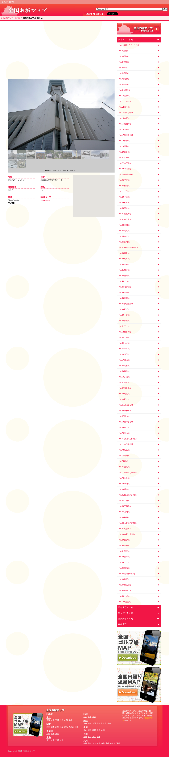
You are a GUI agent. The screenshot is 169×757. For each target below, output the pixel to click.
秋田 (61, 720)
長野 (52, 734)
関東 (48, 724)
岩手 (52, 720)
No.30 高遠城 (124, 208)
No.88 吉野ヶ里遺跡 (127, 534)
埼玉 (61, 727)
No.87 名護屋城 (125, 529)
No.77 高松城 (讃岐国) (128, 472)
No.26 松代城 (124, 186)
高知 (94, 737)
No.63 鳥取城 (124, 394)
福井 (94, 717)
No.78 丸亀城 (124, 478)
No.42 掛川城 (124, 276)
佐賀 (103, 743)
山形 (66, 720)
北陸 (85, 714)
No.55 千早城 (124, 349)
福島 (70, 720)
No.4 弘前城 (124, 62)
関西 (85, 720)
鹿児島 (112, 743)
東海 (48, 737)
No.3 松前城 (124, 56)
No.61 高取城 (124, 382)
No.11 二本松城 (125, 101)
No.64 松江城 (124, 399)
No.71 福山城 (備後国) (128, 439)
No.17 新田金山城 (126, 135)
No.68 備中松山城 (126, 422)
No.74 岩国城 (124, 456)
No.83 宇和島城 (125, 506)
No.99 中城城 (124, 596)
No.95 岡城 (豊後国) (127, 574)
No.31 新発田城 (125, 214)
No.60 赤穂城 (124, 377)
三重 (57, 740)
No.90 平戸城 (124, 546)
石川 (85, 717)
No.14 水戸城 (124, 118)
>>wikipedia (45, 200)
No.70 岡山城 (124, 433)
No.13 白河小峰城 (126, 113)
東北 (48, 717)
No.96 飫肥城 (124, 579)
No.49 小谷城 (124, 315)
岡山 (85, 730)
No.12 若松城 (124, 107)
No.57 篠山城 (124, 360)
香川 (89, 737)
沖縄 (118, 743)
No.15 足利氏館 (125, 124)
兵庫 (109, 723)
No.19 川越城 (124, 146)
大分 (94, 743)
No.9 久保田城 (124, 90)
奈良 (98, 723)
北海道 (18, 18)
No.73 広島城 (124, 450)
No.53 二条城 (124, 337)
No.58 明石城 (124, 366)
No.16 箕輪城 (124, 129)
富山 (89, 717)
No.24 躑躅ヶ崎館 (126, 174)
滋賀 (89, 723)
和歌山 (104, 723)
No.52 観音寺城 (125, 332)
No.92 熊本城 (124, 557)
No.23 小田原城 (125, 169)
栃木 (52, 727)
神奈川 (71, 727)
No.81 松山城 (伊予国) (128, 495)
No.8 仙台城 (124, 84)
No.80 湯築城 (124, 489)
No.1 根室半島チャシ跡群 (129, 45)
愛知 (48, 740)
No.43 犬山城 (124, 281)
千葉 (76, 727)
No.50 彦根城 (124, 321)
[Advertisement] (33, 50)
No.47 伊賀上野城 (126, 304)
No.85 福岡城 (124, 517)
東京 (66, 727)
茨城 (57, 727)
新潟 (57, 734)
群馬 (48, 727)
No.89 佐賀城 (124, 540)
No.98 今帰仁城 (125, 591)
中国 (85, 727)
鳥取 (98, 730)
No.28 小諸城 (124, 197)
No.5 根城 (123, 68)
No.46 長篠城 (124, 298)
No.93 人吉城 (124, 562)
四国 (85, 734)
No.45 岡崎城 (124, 292)
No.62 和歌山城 (125, 388)
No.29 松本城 (124, 203)
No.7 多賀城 (124, 79)
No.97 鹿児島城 (125, 585)
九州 (85, 741)
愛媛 (98, 737)
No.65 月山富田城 (126, 405)
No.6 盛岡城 (124, 73)
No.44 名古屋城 (125, 287)
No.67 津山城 (124, 416)
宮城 (57, 720)
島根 (94, 730)
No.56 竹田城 (124, 354)
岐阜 (52, 740)
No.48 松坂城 (124, 309)
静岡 (61, 740)
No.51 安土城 (124, 326)
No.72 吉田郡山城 (126, 444)
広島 (89, 730)
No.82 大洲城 (124, 501)
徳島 (85, 737)
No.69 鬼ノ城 (124, 427)
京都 (85, 723)
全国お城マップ (7, 18)
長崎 (89, 743)
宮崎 (107, 743)
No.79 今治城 (124, 484)
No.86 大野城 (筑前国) (128, 523)
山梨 (48, 734)
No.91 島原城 (124, 551)
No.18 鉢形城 (124, 141)
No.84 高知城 (124, 512)
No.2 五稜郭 (124, 51)
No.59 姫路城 (124, 371)
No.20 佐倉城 (124, 152)
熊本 (98, 743)
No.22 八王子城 (125, 163)
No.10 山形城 (124, 96)
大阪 (94, 723)
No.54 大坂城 (124, 343)
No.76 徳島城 (124, 467)
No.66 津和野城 (125, 411)
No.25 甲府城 (124, 180)
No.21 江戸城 (124, 158)
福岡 (85, 743)
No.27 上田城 (124, 191)
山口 (103, 730)
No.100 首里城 (125, 602)
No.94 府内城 (124, 568)
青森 (48, 720)
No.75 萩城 (123, 461)
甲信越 (49, 731)
